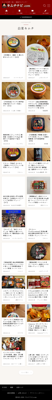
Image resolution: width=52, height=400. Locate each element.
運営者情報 (11, 393)
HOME (4, 387)
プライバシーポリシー (37, 393)
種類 (11, 387)
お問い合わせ (22, 393)
